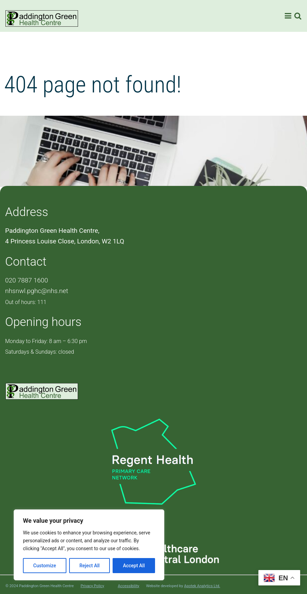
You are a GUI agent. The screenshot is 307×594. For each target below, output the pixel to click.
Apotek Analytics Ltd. (202, 586)
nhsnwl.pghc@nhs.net (36, 291)
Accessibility (128, 586)
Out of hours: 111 (26, 302)
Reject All (89, 565)
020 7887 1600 (26, 280)
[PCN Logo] (153, 461)
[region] (89, 544)
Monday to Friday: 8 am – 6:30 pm (46, 341)
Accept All (134, 565)
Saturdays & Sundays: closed (39, 352)
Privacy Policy (92, 586)
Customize (44, 565)
